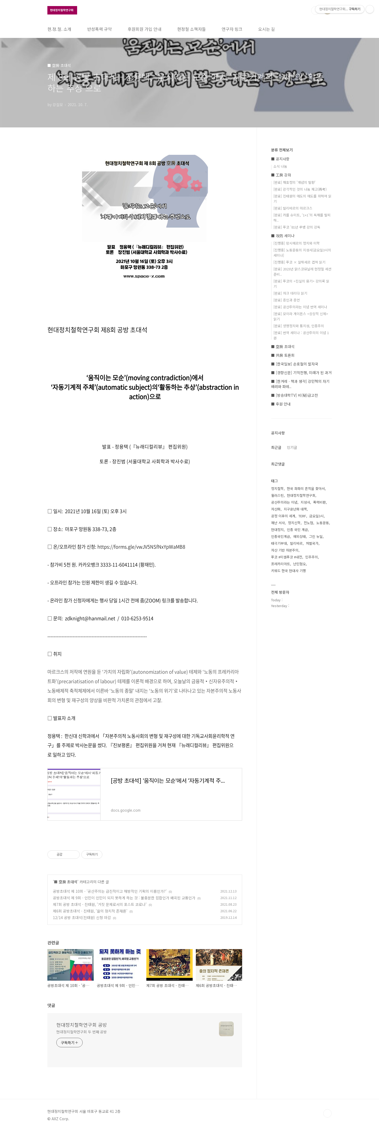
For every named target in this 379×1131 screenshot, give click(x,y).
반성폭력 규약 (99, 29)
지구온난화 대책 (295, 509)
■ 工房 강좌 (281, 174)
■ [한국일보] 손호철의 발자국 (294, 363)
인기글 (292, 447)
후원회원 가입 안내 (144, 29)
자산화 (276, 509)
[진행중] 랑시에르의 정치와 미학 (296, 243)
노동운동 (322, 522)
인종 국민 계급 (297, 529)
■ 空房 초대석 (65, 881)
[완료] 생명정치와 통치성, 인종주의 (298, 325)
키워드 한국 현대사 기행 (288, 570)
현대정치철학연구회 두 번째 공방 (81, 1031)
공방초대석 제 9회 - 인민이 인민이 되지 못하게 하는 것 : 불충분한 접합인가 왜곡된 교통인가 (124, 897)
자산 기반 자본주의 (284, 550)
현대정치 (277, 529)
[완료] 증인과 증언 (286, 299)
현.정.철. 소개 (59, 29)
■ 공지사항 (280, 158)
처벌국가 (312, 543)
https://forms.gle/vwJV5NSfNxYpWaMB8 (141, 546)
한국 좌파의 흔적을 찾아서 (306, 488)
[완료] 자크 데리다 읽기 (290, 293)
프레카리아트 (280, 563)
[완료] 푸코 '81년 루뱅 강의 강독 (296, 227)
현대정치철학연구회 (301, 495)
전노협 (308, 522)
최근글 (276, 447)
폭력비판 (319, 502)
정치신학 (294, 522)
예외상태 (299, 536)
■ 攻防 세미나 (283, 235)
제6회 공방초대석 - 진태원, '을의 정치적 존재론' (90, 911)
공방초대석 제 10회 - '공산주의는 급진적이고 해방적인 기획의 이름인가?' (110, 891)
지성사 (305, 502)
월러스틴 (277, 495)
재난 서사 (278, 522)
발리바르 (296, 543)
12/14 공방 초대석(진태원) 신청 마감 (82, 917)
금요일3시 (316, 515)
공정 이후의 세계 (283, 515)
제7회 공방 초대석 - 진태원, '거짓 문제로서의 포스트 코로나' (100, 904)
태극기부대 (279, 543)
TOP (327, 1113)
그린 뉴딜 (316, 536)
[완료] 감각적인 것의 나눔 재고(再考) (300, 189)
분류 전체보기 (282, 149)
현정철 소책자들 (191, 29)
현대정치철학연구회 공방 (81, 1024)
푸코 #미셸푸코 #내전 (286, 556)
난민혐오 (299, 563)
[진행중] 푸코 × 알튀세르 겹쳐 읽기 (299, 262)
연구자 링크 (232, 29)
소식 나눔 (280, 166)
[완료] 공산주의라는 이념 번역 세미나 (300, 306)
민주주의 (311, 556)
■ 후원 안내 (281, 403)
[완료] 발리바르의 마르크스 (292, 208)
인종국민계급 (280, 536)
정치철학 (277, 488)
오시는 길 (266, 29)
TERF (302, 515)
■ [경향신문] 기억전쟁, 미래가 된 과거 (301, 372)
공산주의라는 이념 (284, 502)
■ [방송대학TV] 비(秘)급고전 (294, 395)
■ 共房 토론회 (283, 355)
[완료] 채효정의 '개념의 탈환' (294, 182)
